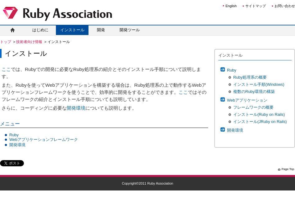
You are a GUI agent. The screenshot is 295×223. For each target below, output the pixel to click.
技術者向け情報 (29, 42)
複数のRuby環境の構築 (254, 91)
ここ (6, 69)
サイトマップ (255, 6)
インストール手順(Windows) (258, 84)
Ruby (14, 135)
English (231, 6)
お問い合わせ (285, 6)
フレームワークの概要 (253, 107)
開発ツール (130, 30)
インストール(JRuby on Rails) (260, 121)
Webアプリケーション (247, 100)
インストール (72, 30)
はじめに (40, 30)
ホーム (12, 30)
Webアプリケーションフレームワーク (43, 139)
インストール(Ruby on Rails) (259, 114)
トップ (6, 42)
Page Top (288, 169)
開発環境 (76, 108)
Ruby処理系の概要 (250, 77)
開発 (101, 30)
